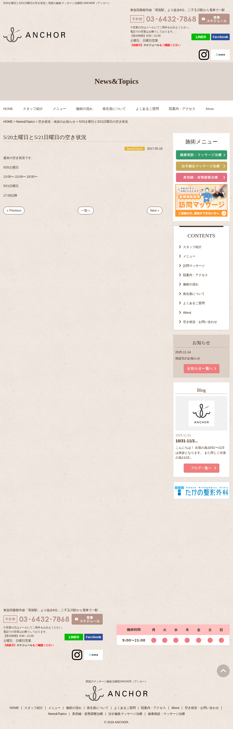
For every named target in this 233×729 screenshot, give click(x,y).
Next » (154, 210)
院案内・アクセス (182, 109)
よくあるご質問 (147, 109)
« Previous (14, 210)
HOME (8, 109)
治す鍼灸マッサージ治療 (125, 714)
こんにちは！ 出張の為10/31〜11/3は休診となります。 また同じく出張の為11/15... (201, 452)
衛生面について (114, 109)
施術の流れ (84, 109)
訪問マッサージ (194, 265)
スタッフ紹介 (33, 109)
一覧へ (85, 210)
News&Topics (57, 714)
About (209, 109)
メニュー (59, 109)
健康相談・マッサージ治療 (166, 714)
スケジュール (151, 45)
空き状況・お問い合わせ (200, 322)
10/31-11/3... (187, 441)
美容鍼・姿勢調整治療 (87, 714)
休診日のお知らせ (187, 358)
